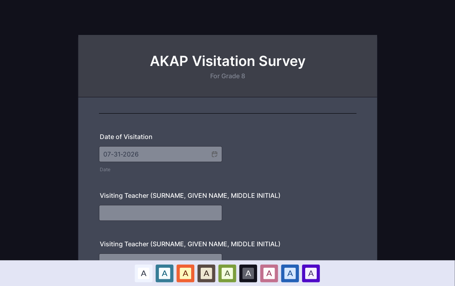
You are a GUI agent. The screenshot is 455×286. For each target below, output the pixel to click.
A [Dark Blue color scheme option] (290, 273)
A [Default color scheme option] (144, 273)
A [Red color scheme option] (185, 273)
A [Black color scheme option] (248, 273)
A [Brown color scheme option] (206, 273)
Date (105, 169)
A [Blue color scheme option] (165, 273)
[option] (144, 273)
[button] (214, 154)
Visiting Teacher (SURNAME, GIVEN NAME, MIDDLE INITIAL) (190, 195)
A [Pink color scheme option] (269, 273)
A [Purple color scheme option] (311, 273)
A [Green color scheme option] (227, 273)
